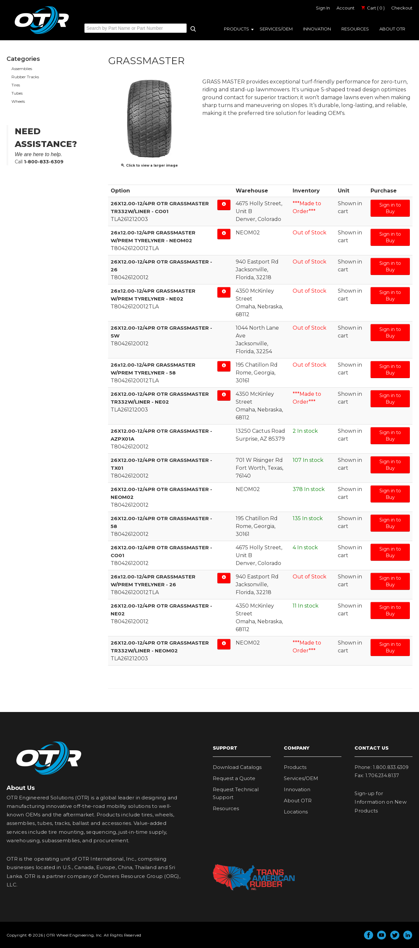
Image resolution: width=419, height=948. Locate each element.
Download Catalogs (237, 767)
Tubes (17, 93)
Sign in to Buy (390, 208)
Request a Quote (234, 778)
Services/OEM (276, 28)
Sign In (323, 7)
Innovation (317, 28)
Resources (355, 28)
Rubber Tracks (25, 76)
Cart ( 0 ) (373, 7)
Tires (15, 84)
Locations (296, 812)
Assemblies (21, 68)
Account (346, 7)
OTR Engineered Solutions (42, 33)
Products (236, 28)
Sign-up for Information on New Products (381, 802)
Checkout (401, 7)
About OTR (392, 28)
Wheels (18, 101)
